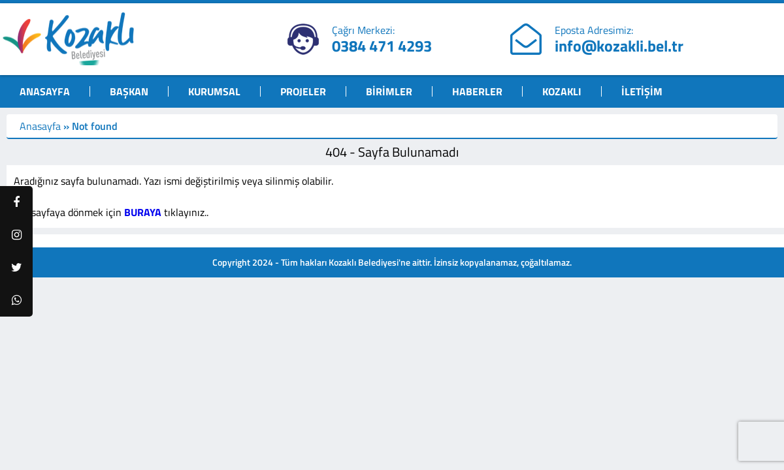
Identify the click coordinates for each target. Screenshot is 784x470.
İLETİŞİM (641, 91)
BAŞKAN (129, 91)
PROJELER (303, 91)
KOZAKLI (561, 91)
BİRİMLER (389, 91)
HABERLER (477, 91)
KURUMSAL (214, 91)
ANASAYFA (45, 91)
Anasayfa (40, 126)
